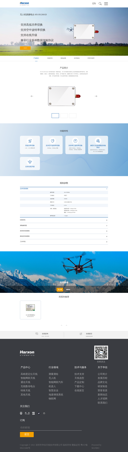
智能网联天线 (28, 378)
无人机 (52, 378)
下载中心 (79, 386)
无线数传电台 (28, 386)
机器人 (52, 386)
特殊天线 (25, 390)
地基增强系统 (56, 395)
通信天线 (25, 382)
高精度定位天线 (29, 374)
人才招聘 (102, 399)
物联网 (52, 399)
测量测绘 (53, 374)
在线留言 (79, 390)
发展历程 (102, 378)
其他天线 (25, 395)
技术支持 (79, 374)
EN (94, 3)
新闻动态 (102, 395)
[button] (100, 3)
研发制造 (102, 386)
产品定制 (79, 382)
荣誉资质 (102, 390)
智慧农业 (53, 390)
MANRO (95, 448)
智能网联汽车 (56, 382)
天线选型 (79, 378)
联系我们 (102, 403)
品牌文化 (102, 382)
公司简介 (102, 374)
